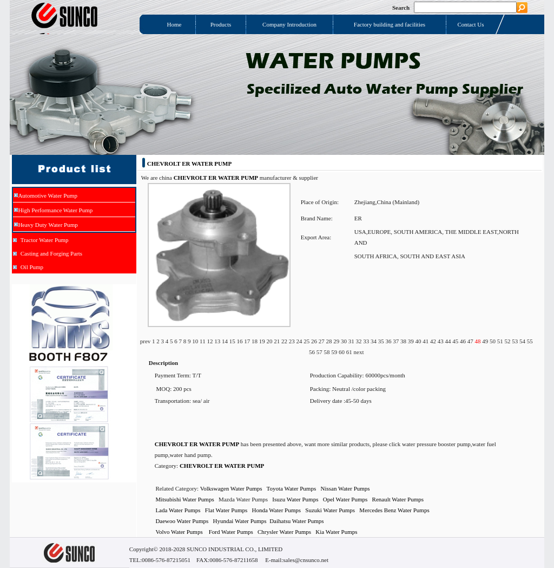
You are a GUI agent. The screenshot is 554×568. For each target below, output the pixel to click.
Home (174, 24)
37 (396, 341)
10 (196, 341)
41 (426, 341)
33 (367, 341)
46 (463, 341)
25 (307, 341)
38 (404, 341)
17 (248, 341)
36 (389, 341)
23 (292, 341)
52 (508, 341)
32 (359, 341)
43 (441, 341)
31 (352, 341)
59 (335, 352)
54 (523, 341)
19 (263, 341)
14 (225, 341)
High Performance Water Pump (55, 210)
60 (342, 352)
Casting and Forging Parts (51, 253)
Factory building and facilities (389, 24)
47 (471, 341)
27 (322, 341)
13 (218, 341)
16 (240, 341)
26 (315, 341)
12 (210, 341)
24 (300, 341)
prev (146, 341)
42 (434, 341)
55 (530, 341)
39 (412, 341)
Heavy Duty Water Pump (47, 224)
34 (374, 341)
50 (493, 341)
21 (277, 341)
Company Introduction (289, 24)
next (359, 352)
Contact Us (470, 24)
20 (270, 341)
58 (328, 352)
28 (329, 341)
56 (312, 352)
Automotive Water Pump (47, 195)
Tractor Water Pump (45, 240)
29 (337, 341)
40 (419, 341)
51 (501, 341)
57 (320, 352)
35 (382, 341)
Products (221, 24)
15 (233, 341)
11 (203, 341)
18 (255, 341)
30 (344, 341)
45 (456, 341)
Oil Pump (32, 267)
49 (486, 341)
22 (285, 341)
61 (350, 352)
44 (448, 341)
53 (515, 341)
